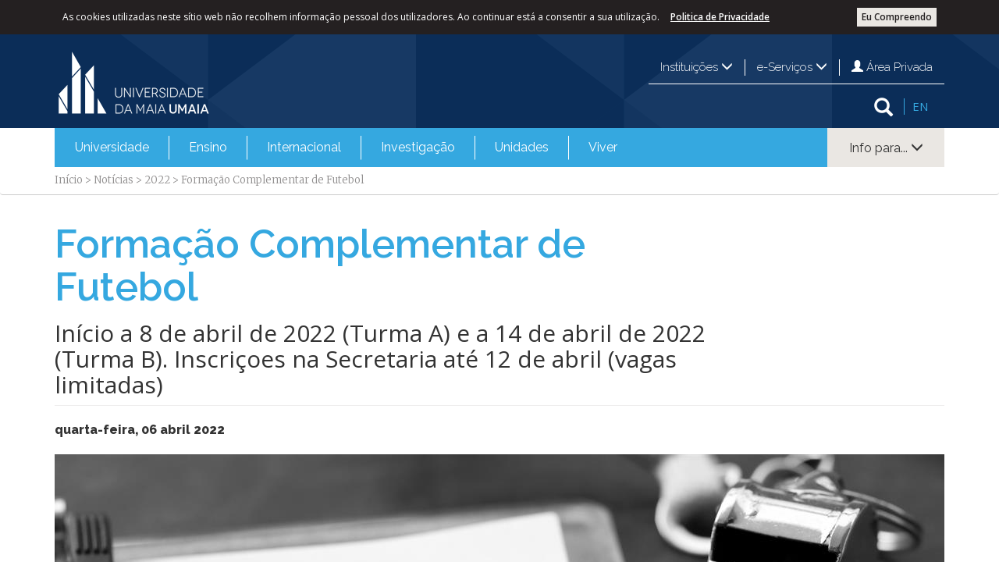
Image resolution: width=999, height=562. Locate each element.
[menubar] (346, 147)
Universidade (112, 147)
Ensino (208, 147)
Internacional (304, 147)
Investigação (418, 147)
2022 (157, 180)
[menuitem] (112, 147)
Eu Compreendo (897, 16)
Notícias (113, 180)
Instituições (696, 67)
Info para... (886, 147)
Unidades (522, 147)
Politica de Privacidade (720, 16)
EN (920, 106)
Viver (602, 147)
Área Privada (892, 67)
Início (69, 180)
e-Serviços (792, 67)
